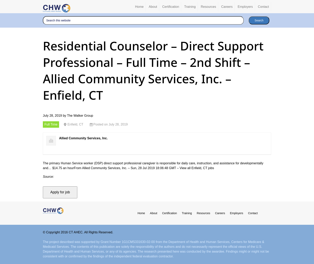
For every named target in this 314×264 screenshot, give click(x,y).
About (153, 213)
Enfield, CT (75, 124)
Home (141, 213)
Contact (253, 213)
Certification (169, 213)
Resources (203, 213)
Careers (220, 213)
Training (187, 213)
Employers (236, 213)
